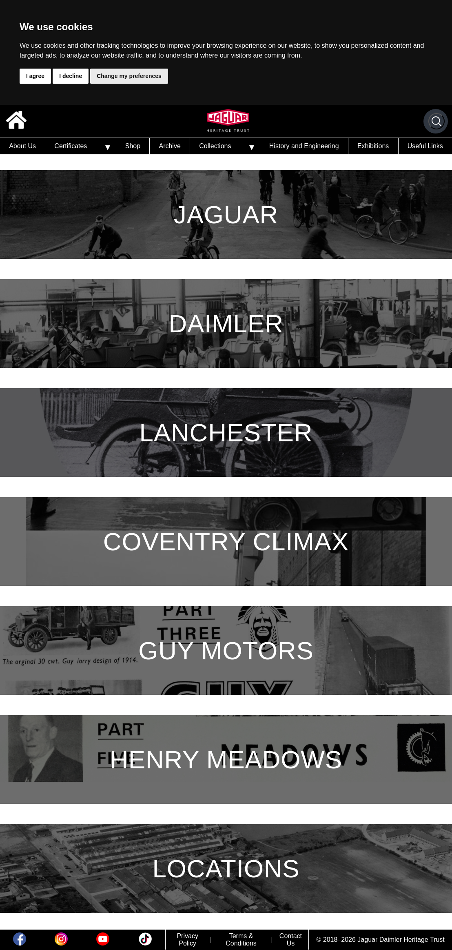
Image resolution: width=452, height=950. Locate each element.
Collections (215, 145)
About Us (22, 145)
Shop (132, 145)
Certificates (70, 145)
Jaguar (226, 214)
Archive (169, 145)
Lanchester (226, 432)
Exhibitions (373, 145)
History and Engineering (304, 145)
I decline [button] (70, 76)
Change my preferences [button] (129, 76)
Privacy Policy (187, 939)
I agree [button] (35, 76)
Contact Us (290, 939)
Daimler (225, 323)
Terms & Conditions (241, 939)
